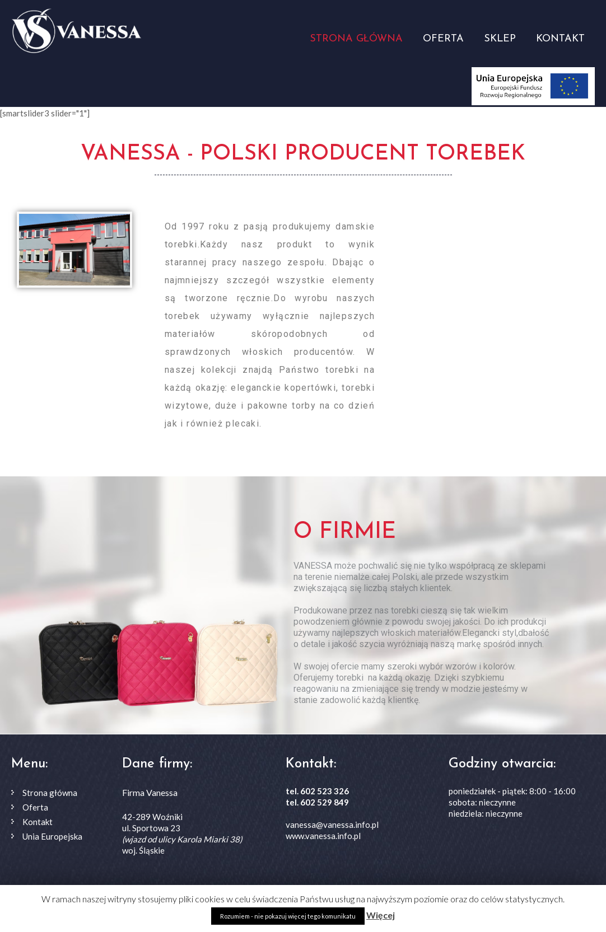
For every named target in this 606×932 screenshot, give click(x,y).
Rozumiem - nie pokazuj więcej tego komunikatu (288, 916)
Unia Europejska (52, 836)
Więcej (380, 915)
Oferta (443, 39)
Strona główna (356, 39)
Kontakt (560, 39)
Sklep (500, 39)
